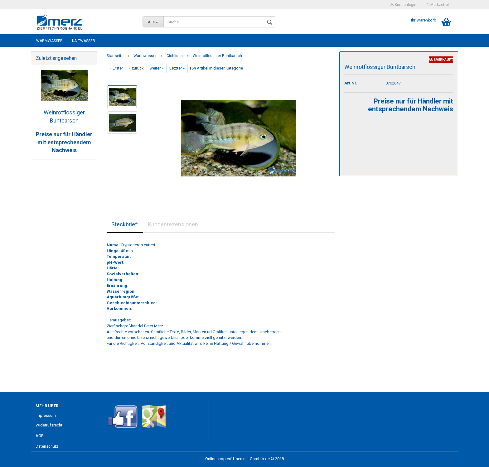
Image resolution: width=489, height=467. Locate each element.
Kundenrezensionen (173, 224)
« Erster (116, 68)
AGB (40, 435)
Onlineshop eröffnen (223, 458)
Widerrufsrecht (49, 425)
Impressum (46, 415)
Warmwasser (49, 41)
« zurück (136, 68)
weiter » (156, 68)
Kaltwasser (83, 41)
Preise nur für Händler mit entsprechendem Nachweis (64, 142)
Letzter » (177, 68)
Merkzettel (437, 4)
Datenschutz (47, 446)
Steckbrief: (124, 224)
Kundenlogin (403, 4)
